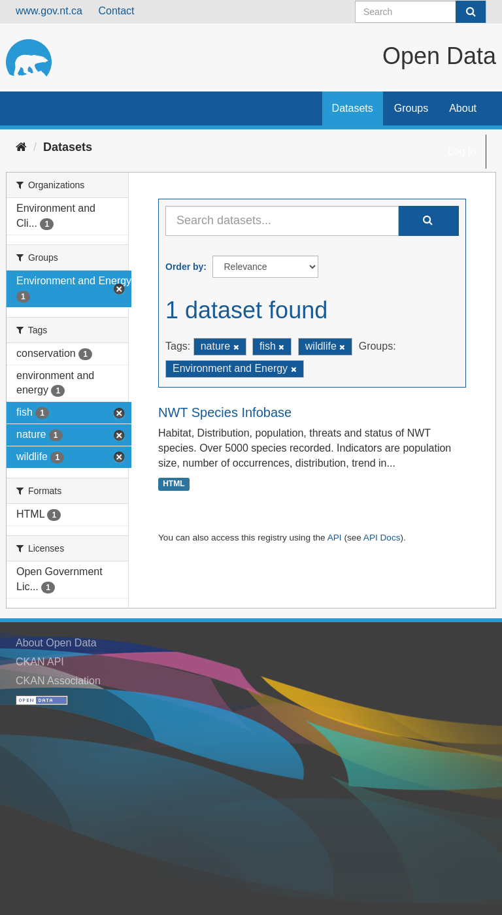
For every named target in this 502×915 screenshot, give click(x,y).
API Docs (382, 537)
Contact (116, 10)
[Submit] (471, 12)
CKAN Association (58, 680)
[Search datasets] (420, 12)
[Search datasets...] (282, 221)
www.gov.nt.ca (49, 10)
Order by (184, 266)
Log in (462, 151)
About (463, 108)
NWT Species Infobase (225, 412)
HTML (173, 483)
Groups (411, 108)
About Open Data (56, 642)
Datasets (352, 108)
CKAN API (40, 661)
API (334, 537)
